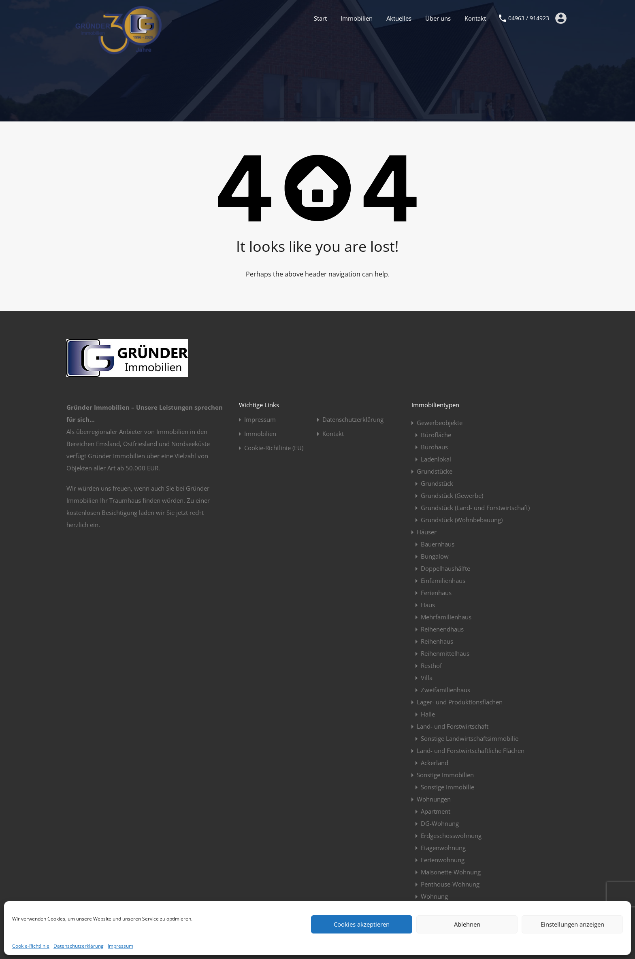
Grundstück (437, 483)
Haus (428, 605)
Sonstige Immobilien (445, 775)
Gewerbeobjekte (439, 423)
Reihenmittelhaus (445, 653)
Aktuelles (398, 18)
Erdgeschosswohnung (451, 835)
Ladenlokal (436, 459)
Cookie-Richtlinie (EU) (273, 448)
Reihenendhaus (442, 629)
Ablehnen (467, 924)
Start (320, 18)
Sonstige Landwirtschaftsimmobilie (469, 738)
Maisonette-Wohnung (451, 872)
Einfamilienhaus (443, 580)
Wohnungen (434, 799)
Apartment (435, 811)
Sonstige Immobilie (447, 787)
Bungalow (435, 556)
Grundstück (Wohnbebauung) (462, 520)
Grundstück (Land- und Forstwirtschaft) (475, 508)
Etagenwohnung (443, 848)
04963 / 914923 (528, 18)
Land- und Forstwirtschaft (452, 726)
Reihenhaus (437, 641)
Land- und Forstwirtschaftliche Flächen (470, 750)
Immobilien (357, 18)
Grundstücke (434, 471)
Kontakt (475, 18)
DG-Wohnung (440, 823)
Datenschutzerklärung (78, 945)
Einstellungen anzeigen (572, 924)
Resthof (431, 665)
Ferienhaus (436, 593)
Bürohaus (434, 447)
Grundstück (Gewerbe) (452, 495)
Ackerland (434, 763)
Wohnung (434, 896)
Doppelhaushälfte (445, 568)
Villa (427, 678)
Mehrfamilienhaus (446, 617)
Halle (428, 714)
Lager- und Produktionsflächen (460, 702)
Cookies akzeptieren (362, 924)
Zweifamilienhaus (445, 690)
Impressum (120, 945)
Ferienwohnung (443, 860)
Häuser (427, 532)
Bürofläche (436, 435)
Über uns (438, 18)
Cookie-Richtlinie (30, 945)
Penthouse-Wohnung (450, 884)
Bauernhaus (437, 544)
